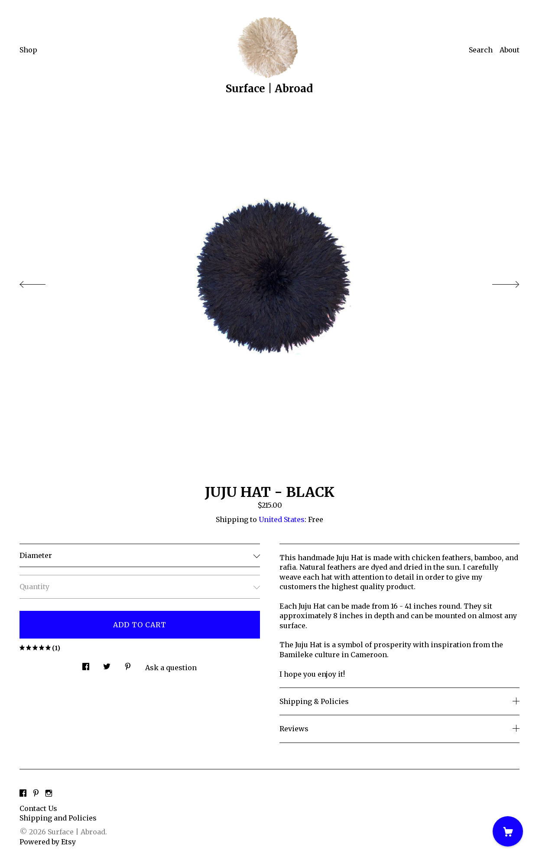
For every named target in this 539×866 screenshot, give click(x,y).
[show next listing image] (498, 282)
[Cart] (508, 831)
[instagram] (48, 793)
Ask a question (171, 667)
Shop (28, 49)
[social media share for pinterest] (127, 663)
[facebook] (22, 793)
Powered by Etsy (47, 841)
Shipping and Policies (58, 818)
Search (481, 49)
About (510, 49)
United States (282, 519)
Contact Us (38, 808)
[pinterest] (35, 793)
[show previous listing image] (41, 282)
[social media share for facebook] (85, 663)
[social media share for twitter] (106, 663)
